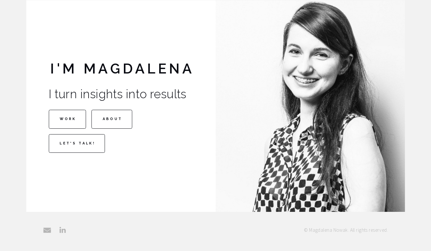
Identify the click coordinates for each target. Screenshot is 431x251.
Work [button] (68, 121)
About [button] (113, 121)
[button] (47, 232)
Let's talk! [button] (77, 145)
